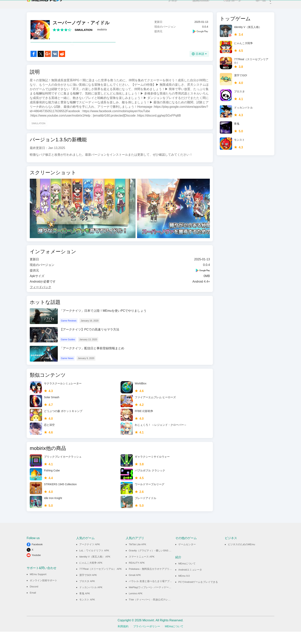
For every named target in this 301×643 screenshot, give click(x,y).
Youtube (36, 566)
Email (33, 604)
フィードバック (40, 298)
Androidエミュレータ (190, 581)
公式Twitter (195, 6)
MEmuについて (187, 574)
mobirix (102, 32)
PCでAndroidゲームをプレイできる (198, 593)
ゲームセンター (187, 555)
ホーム (255, 6)
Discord (34, 597)
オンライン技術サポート (43, 591)
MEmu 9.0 (184, 587)
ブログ (167, 6)
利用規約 (123, 637)
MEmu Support (38, 585)
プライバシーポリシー (146, 637)
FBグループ (227, 6)
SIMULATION (83, 32)
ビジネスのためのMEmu (241, 555)
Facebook (37, 555)
